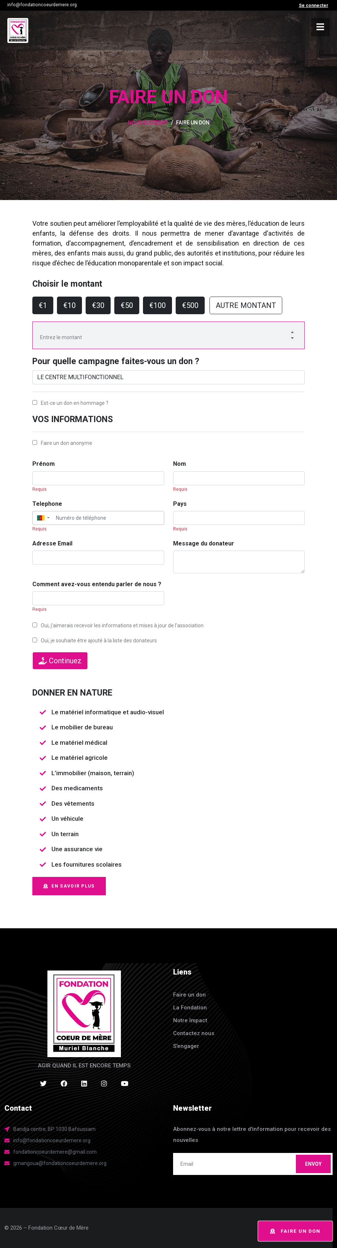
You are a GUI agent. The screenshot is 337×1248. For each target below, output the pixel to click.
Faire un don (295, 1231)
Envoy (313, 1164)
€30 (98, 305)
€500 (190, 305)
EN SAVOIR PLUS (68, 886)
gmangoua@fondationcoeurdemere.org (60, 1163)
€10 (69, 305)
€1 (43, 305)
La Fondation (190, 1007)
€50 (127, 305)
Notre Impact (190, 1020)
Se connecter (313, 5)
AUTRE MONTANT (246, 305)
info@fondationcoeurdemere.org (42, 4)
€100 (157, 305)
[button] (43, 518)
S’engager (186, 1046)
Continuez (60, 660)
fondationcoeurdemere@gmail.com (55, 1152)
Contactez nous (193, 1033)
